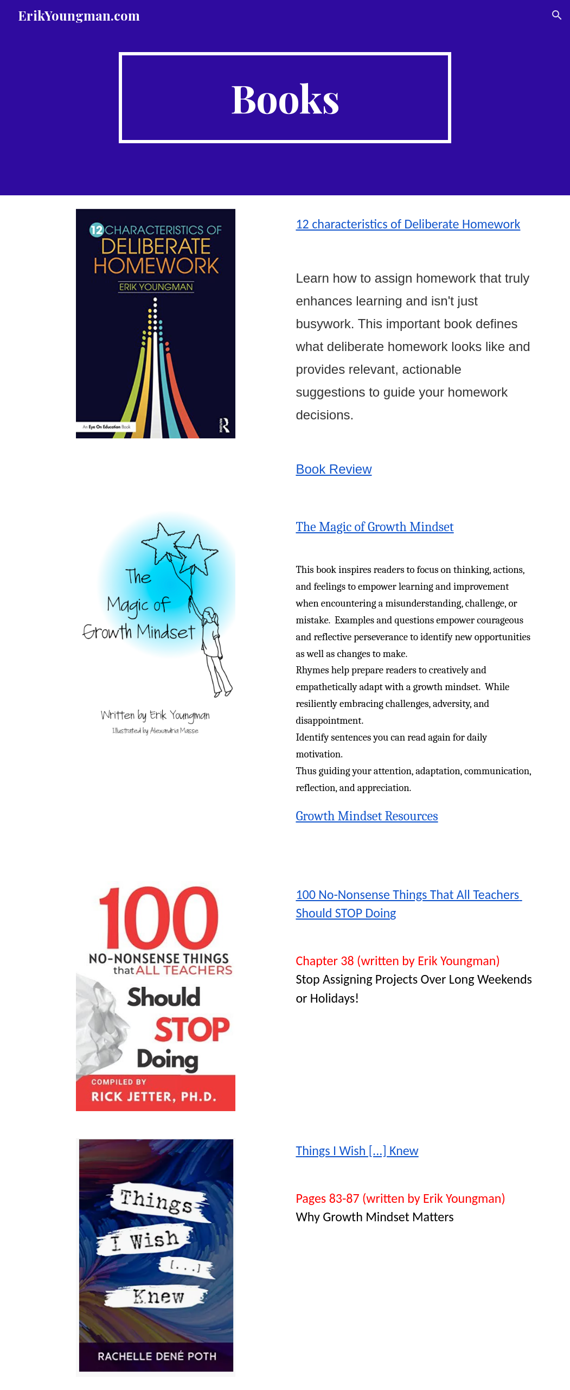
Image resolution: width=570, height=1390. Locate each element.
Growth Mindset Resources (367, 816)
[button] (557, 15)
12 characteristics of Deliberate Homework (408, 224)
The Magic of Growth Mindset (374, 526)
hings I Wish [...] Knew (360, 1150)
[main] (285, 97)
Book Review (334, 469)
